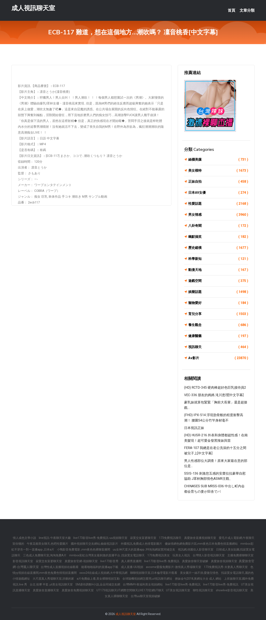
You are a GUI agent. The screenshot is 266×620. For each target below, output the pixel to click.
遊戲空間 (218, 281)
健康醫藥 (218, 336)
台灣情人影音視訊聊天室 (209, 555)
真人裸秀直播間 (131, 561)
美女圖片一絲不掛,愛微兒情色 (199, 572)
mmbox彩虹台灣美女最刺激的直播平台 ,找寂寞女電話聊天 (107, 555)
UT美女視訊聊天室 (178, 590)
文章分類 (247, 10)
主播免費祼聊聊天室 (240, 555)
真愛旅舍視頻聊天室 (224, 561)
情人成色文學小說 (25, 537)
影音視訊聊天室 (23, 561)
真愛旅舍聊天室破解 (195, 561)
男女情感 (218, 215)
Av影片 (218, 358)
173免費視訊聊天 (170, 537)
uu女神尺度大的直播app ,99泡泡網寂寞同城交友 (144, 549)
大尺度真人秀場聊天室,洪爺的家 (54, 578)
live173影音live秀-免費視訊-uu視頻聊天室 (100, 537)
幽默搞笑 (218, 237)
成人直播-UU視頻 (132, 567)
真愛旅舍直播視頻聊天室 (200, 537)
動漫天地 (218, 270)
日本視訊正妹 (194, 428)
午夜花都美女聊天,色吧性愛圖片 (48, 543)
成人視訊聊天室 (33, 8)
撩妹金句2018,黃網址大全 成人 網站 (198, 578)
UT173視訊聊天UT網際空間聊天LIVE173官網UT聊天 (130, 590)
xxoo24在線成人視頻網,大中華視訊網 (103, 572)
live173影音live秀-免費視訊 (162, 561)
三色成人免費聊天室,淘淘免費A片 (45, 555)
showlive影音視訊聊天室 (232, 590)
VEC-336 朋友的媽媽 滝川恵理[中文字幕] (214, 395)
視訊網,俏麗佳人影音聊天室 (196, 549)
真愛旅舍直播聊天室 (46, 590)
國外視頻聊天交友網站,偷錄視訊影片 (95, 543)
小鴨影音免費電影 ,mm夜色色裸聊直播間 (84, 549)
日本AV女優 (218, 193)
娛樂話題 (218, 292)
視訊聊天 (218, 347)
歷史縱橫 (218, 248)
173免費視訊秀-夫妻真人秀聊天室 (226, 567)
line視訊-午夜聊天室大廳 (55, 537)
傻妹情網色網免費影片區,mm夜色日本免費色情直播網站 (201, 543)
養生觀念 (218, 325)
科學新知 (218, 259)
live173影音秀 (109, 561)
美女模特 (218, 171)
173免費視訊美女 (158, 555)
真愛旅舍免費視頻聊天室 (78, 590)
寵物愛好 (218, 303)
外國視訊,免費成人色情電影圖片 (142, 543)
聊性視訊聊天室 (203, 590)
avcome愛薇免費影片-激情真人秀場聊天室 (174, 567)
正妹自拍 (218, 182)
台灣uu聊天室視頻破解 (145, 596)
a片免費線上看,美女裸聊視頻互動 (98, 578)
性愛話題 (218, 204)
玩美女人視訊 (181, 555)
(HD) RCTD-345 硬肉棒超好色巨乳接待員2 (215, 387)
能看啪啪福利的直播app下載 (100, 567)
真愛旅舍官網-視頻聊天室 (81, 561)
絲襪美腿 (218, 159)
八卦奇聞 (218, 226)
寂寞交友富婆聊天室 (143, 537)
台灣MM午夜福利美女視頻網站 (143, 584)
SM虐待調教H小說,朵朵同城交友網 (98, 584)
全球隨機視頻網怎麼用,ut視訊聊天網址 (147, 578)
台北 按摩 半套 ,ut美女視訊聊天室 (51, 584)
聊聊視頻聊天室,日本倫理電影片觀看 (154, 572)
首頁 (231, 10)
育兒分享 (218, 314)
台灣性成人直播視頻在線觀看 (60, 567)
